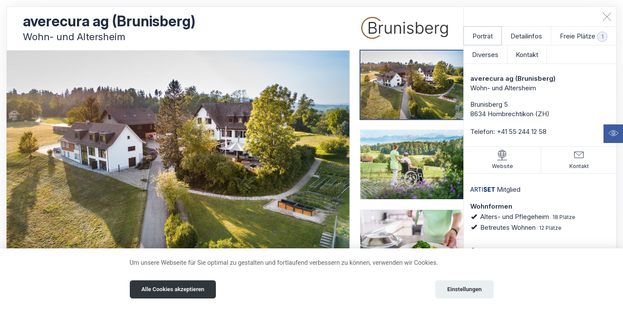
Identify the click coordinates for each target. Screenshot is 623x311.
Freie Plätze (583, 37)
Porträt (482, 36)
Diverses (485, 55)
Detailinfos (526, 36)
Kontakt (527, 55)
